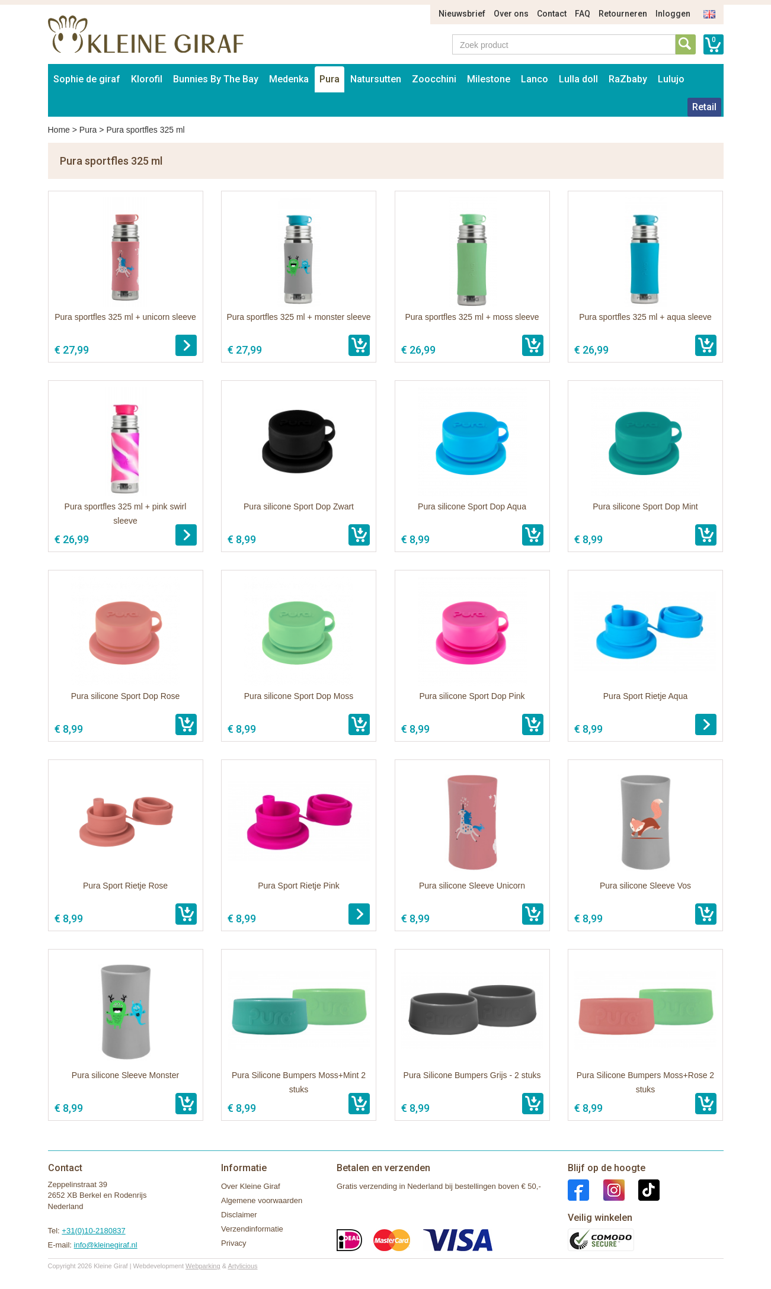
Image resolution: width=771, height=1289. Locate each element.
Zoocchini (434, 79)
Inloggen (672, 13)
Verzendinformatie (252, 1228)
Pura (329, 79)
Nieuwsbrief (462, 13)
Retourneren (623, 13)
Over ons (511, 13)
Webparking (202, 1265)
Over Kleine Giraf (250, 1186)
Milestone (488, 79)
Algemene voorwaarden (261, 1200)
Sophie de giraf (86, 79)
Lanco (534, 79)
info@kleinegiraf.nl (105, 1244)
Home (59, 129)
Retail (704, 107)
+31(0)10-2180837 (93, 1230)
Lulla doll (578, 79)
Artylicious (242, 1265)
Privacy (234, 1243)
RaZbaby (628, 79)
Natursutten (375, 79)
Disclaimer (239, 1214)
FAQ (582, 13)
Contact (552, 13)
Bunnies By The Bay (215, 79)
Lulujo (671, 79)
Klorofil (146, 79)
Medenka (289, 79)
